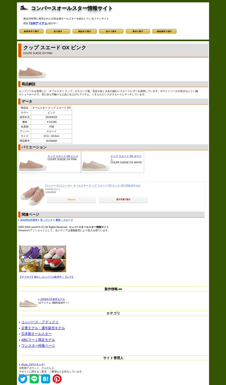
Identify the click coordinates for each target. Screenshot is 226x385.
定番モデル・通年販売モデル (43, 328)
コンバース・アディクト (40, 322)
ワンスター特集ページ (38, 345)
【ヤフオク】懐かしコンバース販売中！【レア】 (46, 277)
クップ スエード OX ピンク (63, 156)
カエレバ (57, 189)
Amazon (71, 199)
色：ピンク (46, 220)
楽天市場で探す (123, 199)
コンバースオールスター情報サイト (72, 8)
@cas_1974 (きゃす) (32, 364)
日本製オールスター (36, 333)
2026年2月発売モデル (51, 299)
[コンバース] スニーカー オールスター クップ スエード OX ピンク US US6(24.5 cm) (92, 185)
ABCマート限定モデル (38, 339)
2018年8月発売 (28, 220)
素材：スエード (64, 220)
